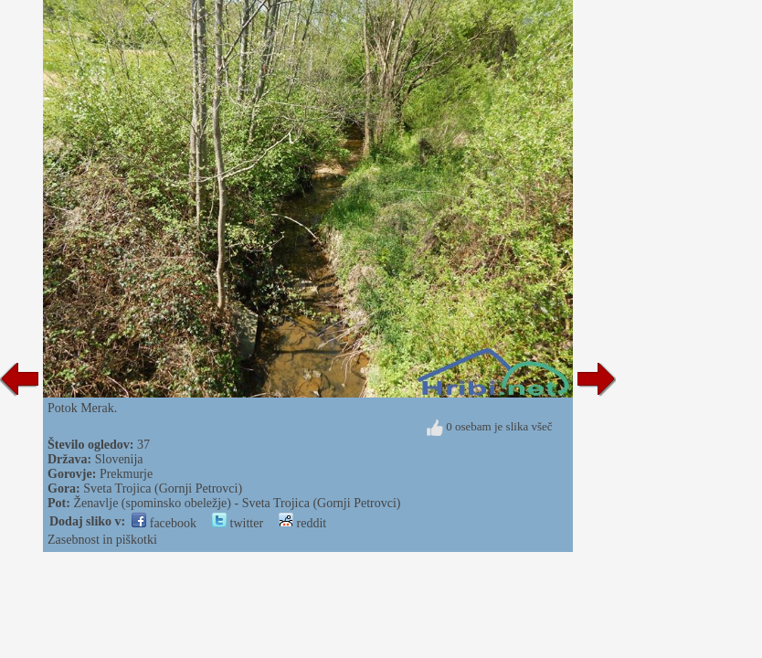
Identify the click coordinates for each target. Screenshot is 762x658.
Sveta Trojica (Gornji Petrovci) (162, 488)
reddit (302, 523)
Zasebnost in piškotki (102, 540)
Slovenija (119, 459)
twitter (237, 523)
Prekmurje (126, 474)
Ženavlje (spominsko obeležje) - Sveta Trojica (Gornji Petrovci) (236, 503)
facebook (164, 523)
